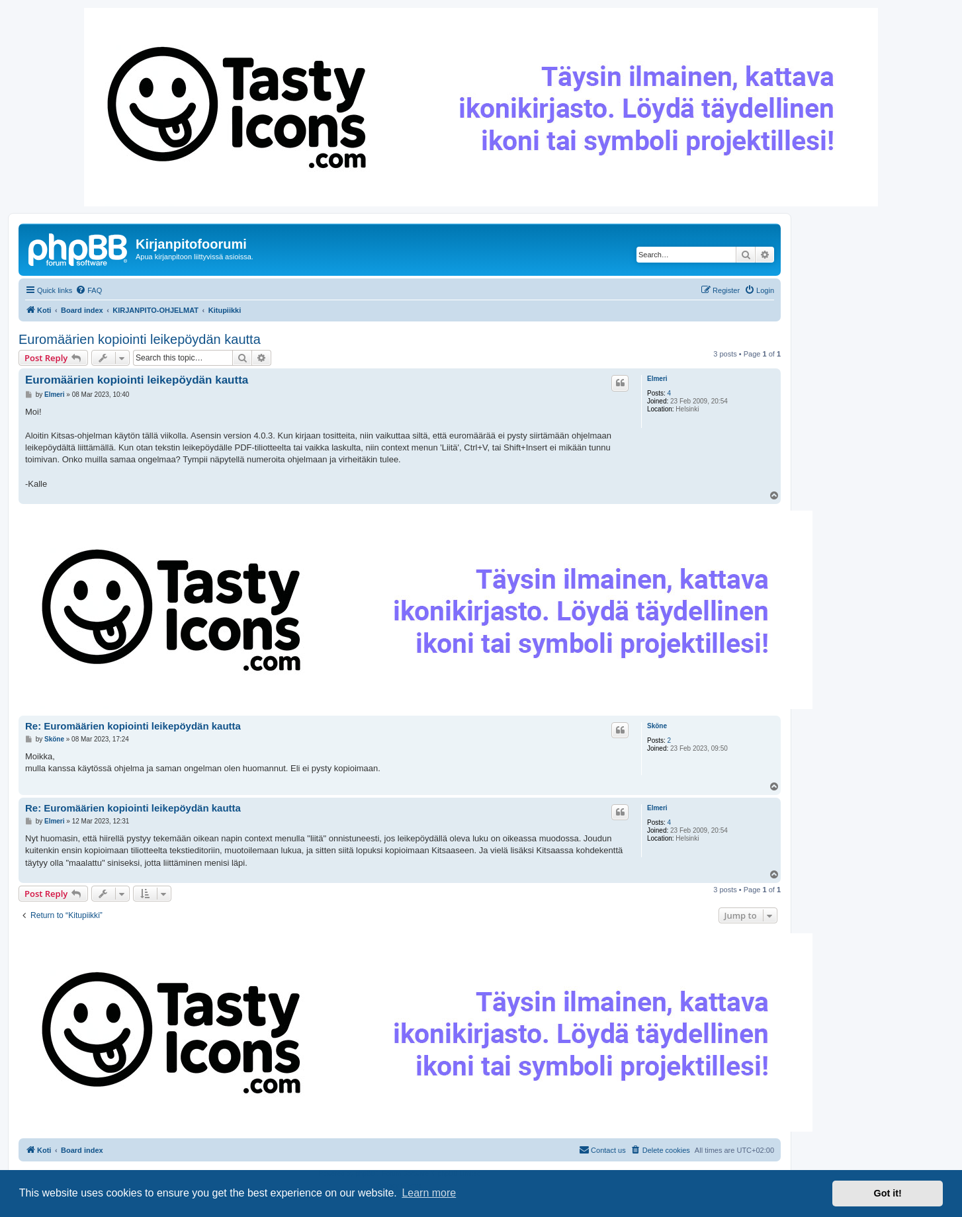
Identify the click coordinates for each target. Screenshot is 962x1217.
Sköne (657, 726)
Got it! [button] (888, 1193)
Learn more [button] (429, 1192)
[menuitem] (88, 290)
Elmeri (657, 378)
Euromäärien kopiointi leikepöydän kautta (140, 339)
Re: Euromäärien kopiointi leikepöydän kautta (133, 726)
